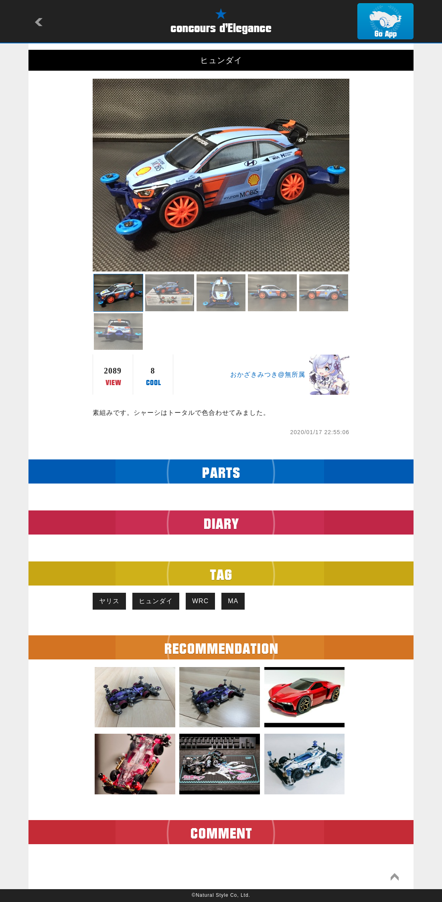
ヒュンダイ (156, 601)
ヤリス (109, 601)
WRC (200, 601)
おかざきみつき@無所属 (267, 374)
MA (233, 601)
